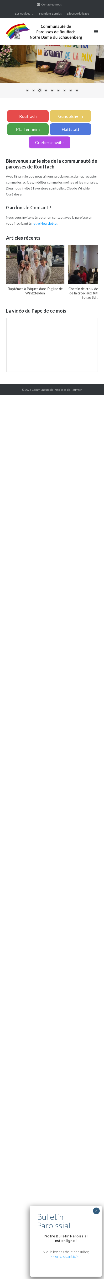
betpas (87, 834)
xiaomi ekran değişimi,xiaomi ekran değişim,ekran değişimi (55, 511)
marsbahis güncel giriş (36, 398)
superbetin (8, 547)
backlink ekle (9, 398)
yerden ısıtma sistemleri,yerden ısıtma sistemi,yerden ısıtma (44, 601)
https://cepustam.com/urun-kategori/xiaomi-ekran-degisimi (44, 1001)
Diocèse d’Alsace (78, 13)
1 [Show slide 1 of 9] (27, 90)
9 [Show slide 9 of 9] (76, 90)
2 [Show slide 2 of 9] (33, 90)
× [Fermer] (96, 1211)
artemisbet (90, 541)
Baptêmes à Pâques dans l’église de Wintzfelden (35, 291)
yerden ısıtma (10, 517)
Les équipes (22, 13)
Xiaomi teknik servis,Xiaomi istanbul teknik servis (46, 523)
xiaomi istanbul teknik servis (40, 1007)
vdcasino (23, 547)
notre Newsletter (44, 223)
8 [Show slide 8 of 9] (70, 90)
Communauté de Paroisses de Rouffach (57, 389)
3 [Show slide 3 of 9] (39, 90)
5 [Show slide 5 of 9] (52, 90)
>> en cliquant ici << (66, 1256)
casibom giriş (79, 547)
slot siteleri (8, 726)
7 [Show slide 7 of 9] (64, 90)
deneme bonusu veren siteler (39, 732)
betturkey (7, 840)
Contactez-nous (51, 4)
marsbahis (38, 547)
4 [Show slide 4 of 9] (45, 90)
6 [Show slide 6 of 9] (58, 90)
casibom (74, 595)
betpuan (68, 732)
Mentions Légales (50, 13)
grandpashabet (58, 547)
